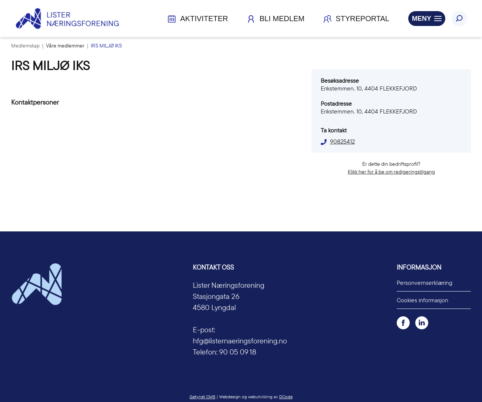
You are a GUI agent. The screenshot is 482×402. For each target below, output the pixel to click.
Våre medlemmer (66, 45)
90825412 (342, 141)
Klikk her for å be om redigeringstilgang (391, 171)
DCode (286, 396)
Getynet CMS (202, 396)
